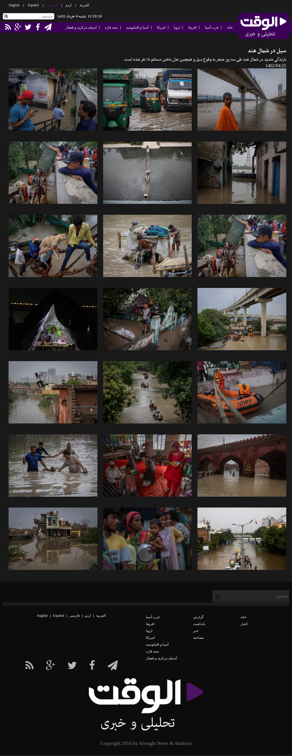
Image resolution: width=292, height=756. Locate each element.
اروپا (177, 27)
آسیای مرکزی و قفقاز (81, 27)
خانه (230, 27)
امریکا (161, 27)
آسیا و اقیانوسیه (137, 27)
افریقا (192, 27)
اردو (68, 5)
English (14, 5)
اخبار (244, 624)
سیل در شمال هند (267, 51)
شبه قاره (111, 27)
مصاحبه (198, 638)
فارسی (52, 5)
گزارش (198, 617)
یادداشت (199, 624)
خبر (195, 631)
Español (33, 5)
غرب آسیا (212, 27)
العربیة (84, 5)
